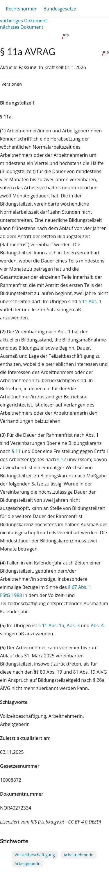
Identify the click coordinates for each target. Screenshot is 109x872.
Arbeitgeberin (27, 863)
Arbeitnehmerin (79, 854)
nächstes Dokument (21, 27)
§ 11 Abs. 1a (51, 625)
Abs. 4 (97, 625)
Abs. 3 (73, 625)
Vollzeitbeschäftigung (35, 854)
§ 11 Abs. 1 (90, 301)
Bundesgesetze (59, 9)
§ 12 (61, 459)
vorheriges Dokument (23, 20)
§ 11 (16, 451)
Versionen (11, 84)
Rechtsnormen (21, 9)
